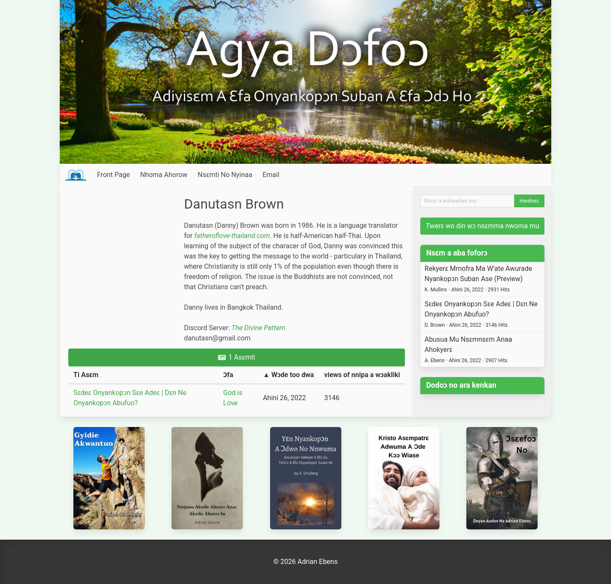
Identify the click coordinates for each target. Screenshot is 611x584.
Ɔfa (228, 375)
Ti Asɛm (86, 375)
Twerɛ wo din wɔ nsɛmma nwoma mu (482, 226)
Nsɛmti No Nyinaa (225, 175)
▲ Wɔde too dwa (288, 375)
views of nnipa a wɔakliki (362, 375)
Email (270, 175)
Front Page (113, 175)
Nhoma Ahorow (163, 175)
